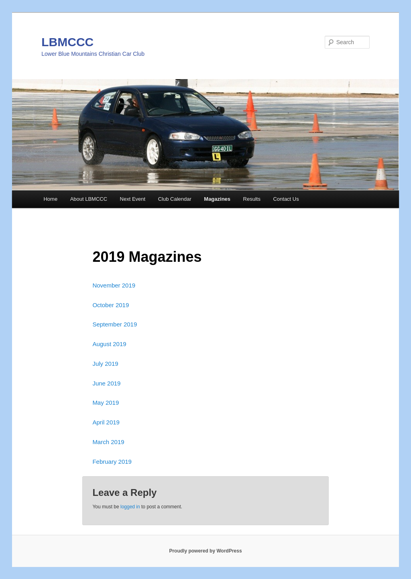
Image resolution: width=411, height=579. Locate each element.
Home (50, 199)
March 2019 (108, 441)
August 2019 (109, 343)
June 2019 (106, 383)
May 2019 (105, 402)
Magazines (217, 199)
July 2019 (105, 363)
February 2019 (112, 461)
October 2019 (110, 305)
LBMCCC (67, 42)
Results (251, 199)
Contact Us (286, 199)
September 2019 (114, 324)
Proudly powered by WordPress (205, 551)
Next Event (133, 199)
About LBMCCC (88, 199)
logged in (130, 507)
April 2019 (106, 422)
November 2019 (113, 285)
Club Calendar (174, 199)
